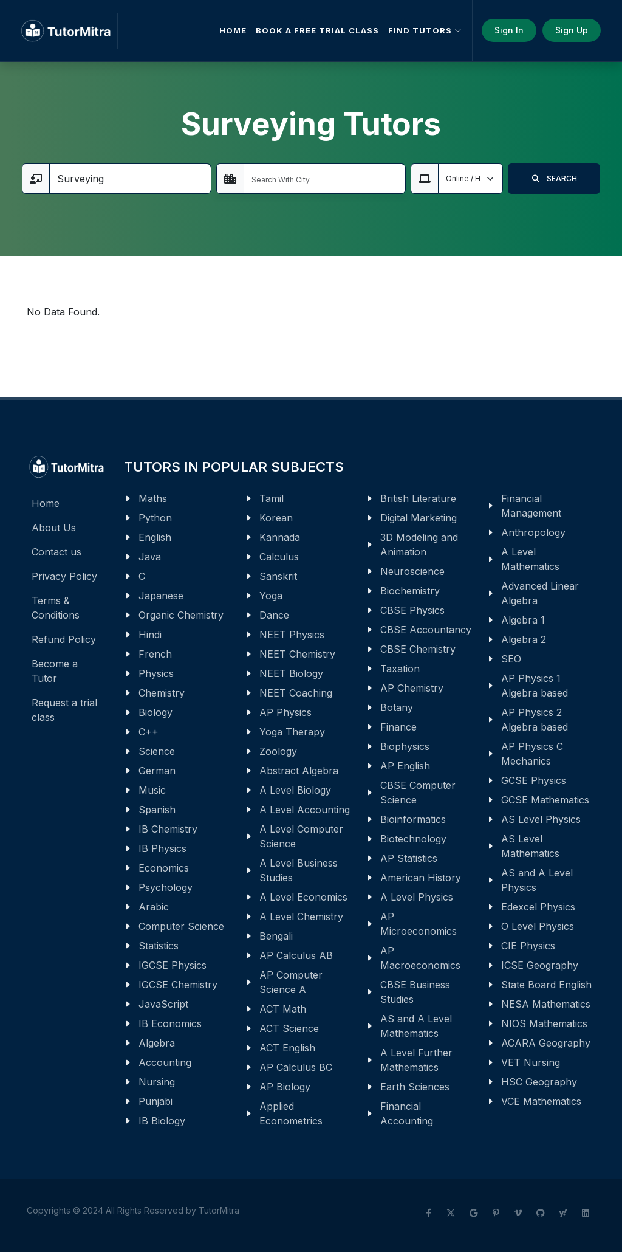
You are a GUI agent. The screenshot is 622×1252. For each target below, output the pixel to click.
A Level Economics (303, 897)
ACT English (287, 1048)
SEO (511, 659)
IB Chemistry (167, 829)
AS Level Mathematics (530, 846)
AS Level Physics (541, 819)
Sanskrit (278, 576)
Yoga (270, 596)
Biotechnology (413, 839)
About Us (54, 527)
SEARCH (554, 179)
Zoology (278, 751)
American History (420, 878)
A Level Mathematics (530, 559)
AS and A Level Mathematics (416, 1026)
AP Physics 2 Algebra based (534, 719)
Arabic (153, 907)
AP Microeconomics (418, 923)
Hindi (150, 634)
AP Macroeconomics (420, 957)
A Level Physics (416, 897)
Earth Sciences (414, 1087)
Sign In (509, 30)
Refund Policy (64, 639)
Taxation (400, 668)
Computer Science (181, 926)
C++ (148, 732)
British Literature (418, 498)
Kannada (279, 537)
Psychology (165, 887)
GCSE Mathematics (545, 800)
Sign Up (571, 30)
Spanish (157, 809)
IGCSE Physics (172, 965)
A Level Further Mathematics (416, 1060)
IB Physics (162, 848)
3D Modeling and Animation (419, 544)
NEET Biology (291, 673)
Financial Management (531, 505)
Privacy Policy (64, 576)
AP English (405, 766)
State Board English (546, 985)
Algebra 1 (523, 620)
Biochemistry (410, 591)
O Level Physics (537, 926)
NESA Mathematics (545, 1004)
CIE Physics (528, 946)
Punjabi (155, 1101)
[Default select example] (470, 178)
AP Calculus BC (295, 1067)
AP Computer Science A (291, 982)
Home (46, 503)
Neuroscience (412, 571)
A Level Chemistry (301, 916)
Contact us (56, 552)
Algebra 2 (523, 639)
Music (152, 790)
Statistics (158, 946)
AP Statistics (408, 858)
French (155, 654)
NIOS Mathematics (544, 1023)
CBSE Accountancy (425, 630)
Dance (274, 615)
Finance (398, 727)
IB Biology (161, 1121)
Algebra (156, 1043)
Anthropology (533, 532)
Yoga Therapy (292, 732)
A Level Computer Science (301, 836)
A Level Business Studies (298, 870)
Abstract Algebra (298, 771)
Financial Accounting (406, 1113)
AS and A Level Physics (537, 880)
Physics (156, 673)
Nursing (156, 1082)
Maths (152, 498)
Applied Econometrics (291, 1113)
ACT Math (282, 1009)
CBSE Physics (412, 610)
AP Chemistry (411, 688)
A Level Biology (295, 790)
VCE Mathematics (541, 1101)
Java (149, 557)
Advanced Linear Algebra (540, 593)
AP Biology (284, 1087)
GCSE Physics (533, 780)
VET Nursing (530, 1062)
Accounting (164, 1062)
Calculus (279, 557)
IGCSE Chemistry (177, 985)
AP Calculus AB (296, 955)
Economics (163, 868)
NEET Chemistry (297, 654)
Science (156, 751)
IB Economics (170, 1023)
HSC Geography (539, 1082)
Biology (155, 712)
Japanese (160, 596)
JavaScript (163, 1004)
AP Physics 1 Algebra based (534, 685)
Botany (396, 707)
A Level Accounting (304, 809)
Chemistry (161, 693)
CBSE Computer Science (418, 792)
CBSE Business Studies (415, 992)
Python (155, 518)
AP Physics (285, 712)
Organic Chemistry (181, 615)
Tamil (271, 498)
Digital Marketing (418, 518)
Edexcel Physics (538, 907)
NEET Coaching (295, 693)
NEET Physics (291, 634)
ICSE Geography (539, 965)
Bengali (276, 936)
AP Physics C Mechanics (532, 753)
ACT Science (289, 1028)
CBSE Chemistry (418, 649)
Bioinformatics (413, 819)
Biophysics (404, 746)
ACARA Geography (545, 1043)
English (154, 537)
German (157, 771)
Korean (276, 518)
